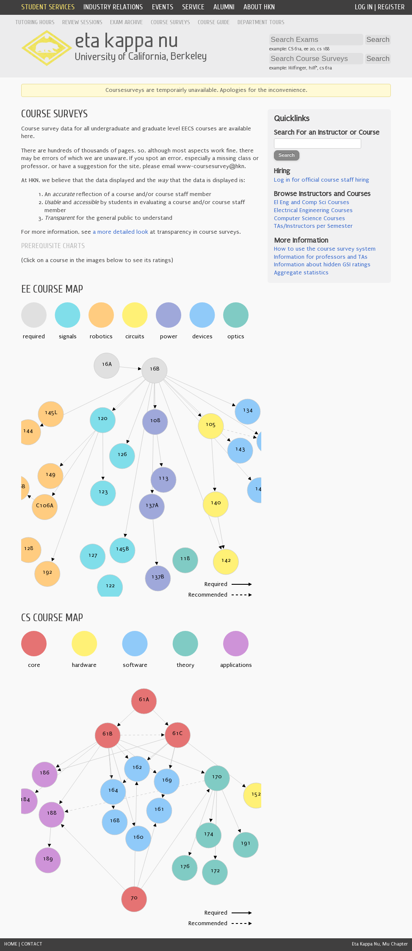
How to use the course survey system (325, 249)
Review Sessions (82, 22)
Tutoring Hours (35, 22)
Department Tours (261, 22)
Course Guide (214, 22)
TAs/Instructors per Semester (313, 226)
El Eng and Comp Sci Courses (311, 202)
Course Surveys (170, 22)
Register (391, 7)
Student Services (48, 7)
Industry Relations (113, 7)
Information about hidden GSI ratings (322, 264)
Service (193, 7)
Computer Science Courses (309, 218)
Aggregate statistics (301, 272)
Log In (364, 7)
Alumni (224, 7)
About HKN (259, 7)
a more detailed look (120, 232)
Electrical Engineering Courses (313, 210)
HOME (10, 944)
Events (162, 7)
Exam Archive (126, 22)
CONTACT (31, 944)
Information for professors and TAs (321, 257)
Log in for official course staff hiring (321, 180)
